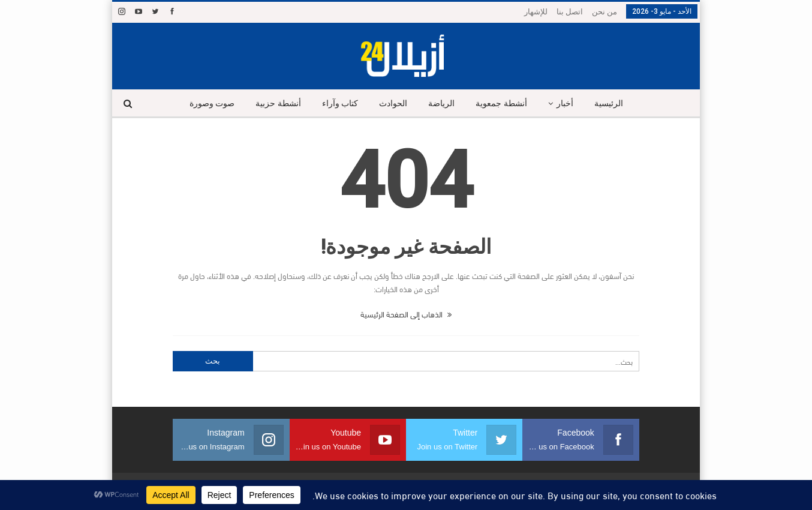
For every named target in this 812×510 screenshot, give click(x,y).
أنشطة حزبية (278, 103)
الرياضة (441, 103)
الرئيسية (608, 103)
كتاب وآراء (340, 103)
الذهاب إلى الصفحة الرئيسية (406, 314)
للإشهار (536, 11)
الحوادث (393, 103)
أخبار (565, 103)
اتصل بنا (570, 11)
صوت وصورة (212, 103)
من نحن (604, 11)
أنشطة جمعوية (501, 103)
